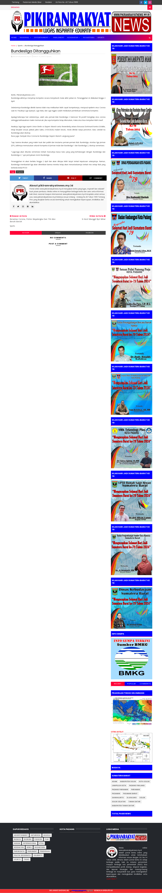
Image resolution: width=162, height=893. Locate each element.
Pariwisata (19, 851)
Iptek (41, 843)
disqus (57, 233)
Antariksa (35, 835)
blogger (25, 233)
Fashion (38, 839)
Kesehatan (72, 37)
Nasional (24, 37)
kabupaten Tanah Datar (123, 806)
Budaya (17, 839)
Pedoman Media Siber (32, 2)
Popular (131, 684)
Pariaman (135, 789)
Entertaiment (41, 37)
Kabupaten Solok (128, 781)
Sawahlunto (118, 798)
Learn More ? (111, 879)
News (29, 847)
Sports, (49, 56)
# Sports (20, 172)
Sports (20, 45)
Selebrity (38, 855)
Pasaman (116, 794)
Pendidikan (45, 851)
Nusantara (88, 37)
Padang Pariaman (120, 789)
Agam (114, 781)
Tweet (23, 178)
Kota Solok (144, 781)
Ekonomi (28, 839)
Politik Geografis (22, 855)
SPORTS (100, 37)
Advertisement (21, 835)
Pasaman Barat (130, 794)
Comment (96, 178)
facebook (89, 233)
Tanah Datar (134, 802)
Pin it (71, 178)
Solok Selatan (119, 802)
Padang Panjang (137, 785)
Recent (117, 684)
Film (47, 839)
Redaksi (48, 2)
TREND (26, 859)
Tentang (15, 2)
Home (14, 37)
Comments (145, 684)
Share (47, 178)
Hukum (17, 843)
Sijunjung (132, 798)
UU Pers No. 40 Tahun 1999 (67, 2)
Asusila (47, 835)
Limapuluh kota (119, 785)
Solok (142, 798)
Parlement (58, 37)
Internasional (29, 843)
